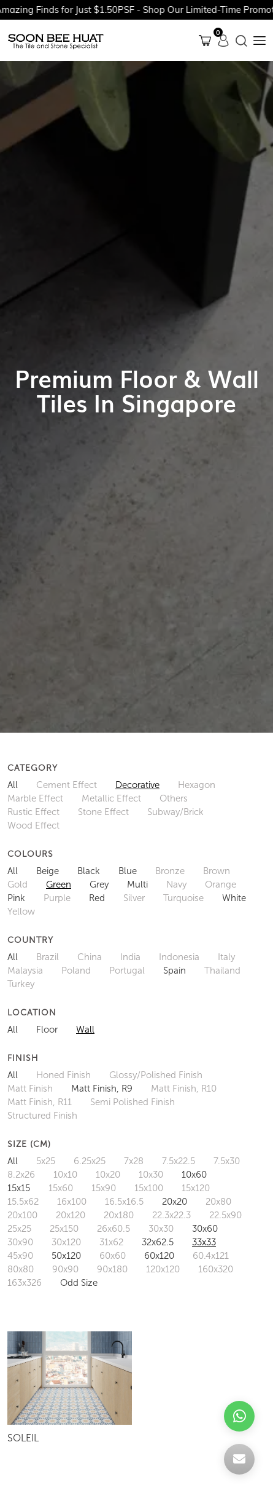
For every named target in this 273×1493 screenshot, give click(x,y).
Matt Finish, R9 (102, 1088)
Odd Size (79, 1282)
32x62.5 (158, 1242)
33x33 (204, 1242)
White (234, 898)
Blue (127, 870)
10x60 (194, 1174)
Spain (174, 970)
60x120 (159, 1255)
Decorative (137, 784)
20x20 (174, 1201)
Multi (137, 884)
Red (97, 898)
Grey (99, 884)
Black (88, 870)
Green (58, 884)
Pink (16, 898)
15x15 (18, 1188)
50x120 (66, 1255)
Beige (47, 870)
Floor (47, 1029)
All (12, 784)
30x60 (205, 1228)
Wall (85, 1029)
